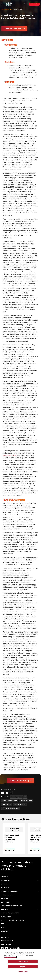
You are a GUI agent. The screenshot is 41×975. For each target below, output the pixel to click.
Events (3, 927)
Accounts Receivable (26, 800)
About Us (4, 877)
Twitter (10, 948)
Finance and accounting (10, 800)
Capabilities (5, 880)
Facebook (2, 948)
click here (7, 869)
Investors (4, 898)
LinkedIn (6, 948)
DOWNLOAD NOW (6, 940)
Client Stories (6, 917)
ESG (2, 924)
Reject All (22, 966)
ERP (25, 797)
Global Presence (7, 895)
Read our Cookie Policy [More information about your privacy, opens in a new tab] (10, 957)
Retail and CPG (7, 804)
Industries (4, 909)
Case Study (18, 9)
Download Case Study (14, 28)
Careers (4, 884)
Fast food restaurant (20, 804)
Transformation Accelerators (11, 906)
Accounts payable (16, 797)
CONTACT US (34, 4)
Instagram (14, 948)
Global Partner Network (9, 891)
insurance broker (9, 455)
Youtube (18, 948)
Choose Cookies (22, 971)
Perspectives (7, 9)
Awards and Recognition (10, 913)
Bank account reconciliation (11, 808)
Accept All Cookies (23, 961)
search (24, 4)
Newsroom (5, 931)
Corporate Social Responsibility (12, 920)
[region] (20, 962)
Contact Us (5, 887)
